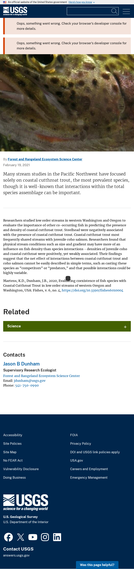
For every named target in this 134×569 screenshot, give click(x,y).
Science (14, 326)
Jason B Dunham (21, 363)
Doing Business (14, 477)
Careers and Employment (89, 469)
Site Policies (12, 444)
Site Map (10, 452)
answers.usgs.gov (16, 555)
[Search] (115, 11)
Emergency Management (88, 477)
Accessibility (12, 435)
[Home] (15, 14)
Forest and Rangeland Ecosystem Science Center (45, 159)
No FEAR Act (13, 460)
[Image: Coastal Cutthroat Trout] (67, 102)
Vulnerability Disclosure (21, 469)
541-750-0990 (27, 385)
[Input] (93, 11)
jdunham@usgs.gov (29, 381)
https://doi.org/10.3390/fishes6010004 (92, 290)
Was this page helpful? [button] (97, 565)
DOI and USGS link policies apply (95, 452)
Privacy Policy (80, 444)
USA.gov (76, 460)
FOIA (74, 435)
